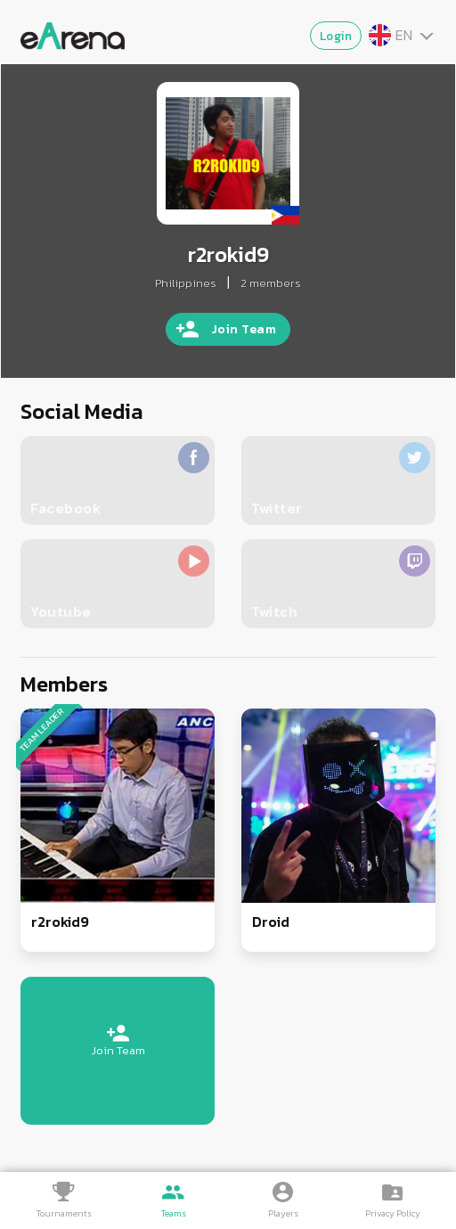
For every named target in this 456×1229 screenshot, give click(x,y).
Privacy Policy (392, 1213)
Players (283, 1213)
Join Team (244, 329)
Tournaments (64, 1213)
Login (336, 36)
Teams (173, 1213)
